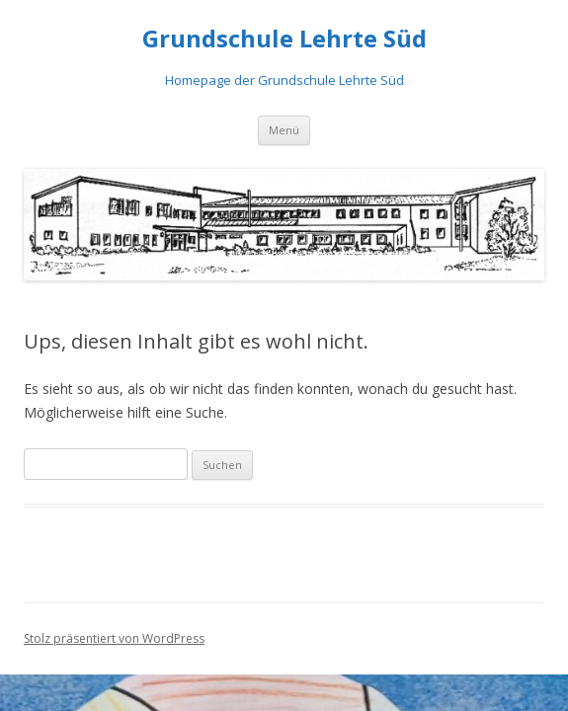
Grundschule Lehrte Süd (284, 39)
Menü (284, 129)
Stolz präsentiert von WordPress (114, 638)
